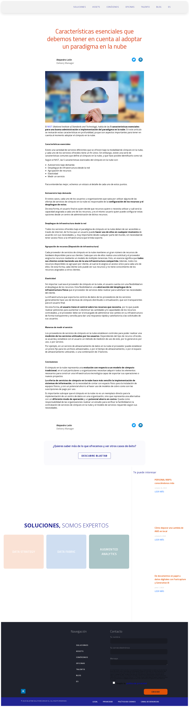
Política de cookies (127, 701)
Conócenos (113, 6)
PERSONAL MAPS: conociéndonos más (164, 481)
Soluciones (79, 6)
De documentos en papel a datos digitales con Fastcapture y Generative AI (170, 579)
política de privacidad (136, 683)
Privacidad (108, 701)
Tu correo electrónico (138, 649)
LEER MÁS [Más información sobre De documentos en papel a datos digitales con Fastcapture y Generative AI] (159, 591)
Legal (95, 701)
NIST (49, 126)
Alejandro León (64, 59)
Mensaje (138, 661)
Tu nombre (138, 639)
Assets (96, 6)
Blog (159, 6)
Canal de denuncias (150, 701)
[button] (134, 60)
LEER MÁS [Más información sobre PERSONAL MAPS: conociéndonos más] (159, 491)
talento (145, 6)
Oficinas (130, 6)
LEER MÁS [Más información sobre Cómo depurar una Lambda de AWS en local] (159, 539)
